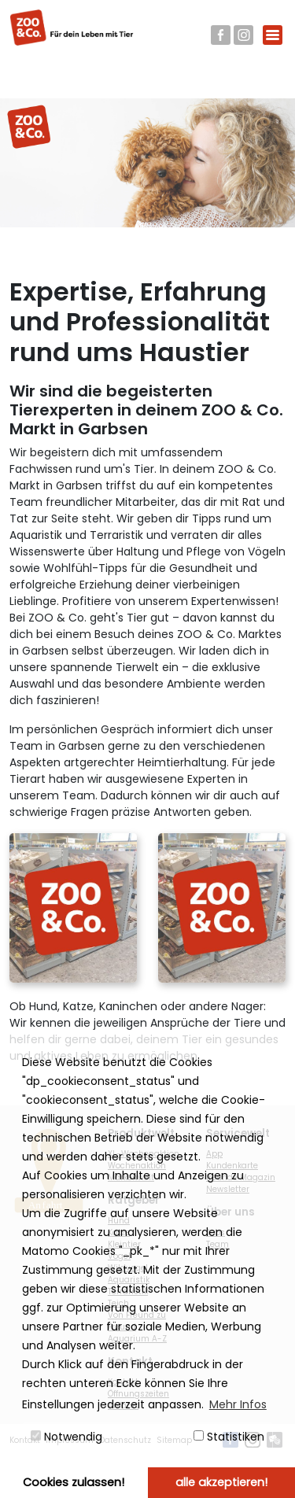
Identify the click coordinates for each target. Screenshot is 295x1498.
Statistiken (229, 1436)
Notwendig (66, 1436)
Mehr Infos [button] (238, 1404)
